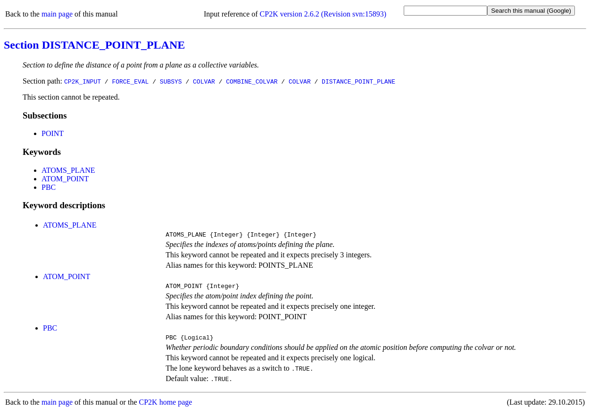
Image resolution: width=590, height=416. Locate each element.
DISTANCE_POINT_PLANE (358, 81)
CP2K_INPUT (82, 81)
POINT (53, 133)
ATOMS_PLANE (68, 170)
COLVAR (204, 81)
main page (57, 14)
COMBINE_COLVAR (251, 81)
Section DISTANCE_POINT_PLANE (94, 45)
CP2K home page (165, 406)
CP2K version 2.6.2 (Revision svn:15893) (323, 14)
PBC (49, 187)
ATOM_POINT (65, 179)
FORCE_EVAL (130, 81)
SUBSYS (171, 81)
